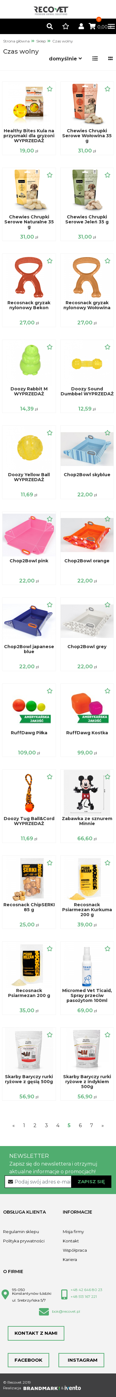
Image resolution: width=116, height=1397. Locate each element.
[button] (50, 27)
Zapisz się (91, 1181)
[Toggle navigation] (108, 26)
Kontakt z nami (36, 1333)
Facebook (28, 1360)
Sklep (41, 41)
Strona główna (16, 41)
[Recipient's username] (58, 1182)
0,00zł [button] (100, 27)
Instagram (81, 1360)
